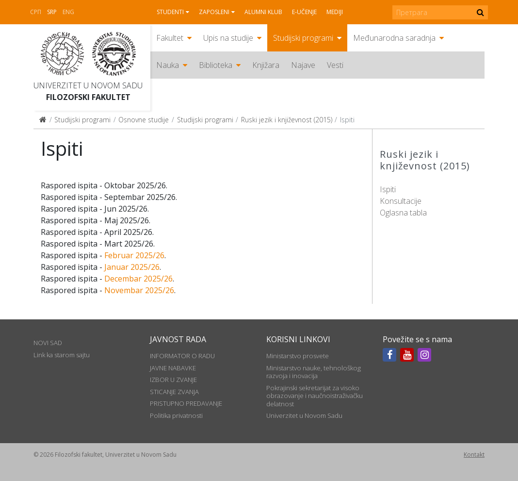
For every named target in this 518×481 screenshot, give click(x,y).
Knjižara (265, 65)
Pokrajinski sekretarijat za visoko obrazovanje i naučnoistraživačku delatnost (314, 395)
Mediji (334, 12)
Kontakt (474, 454)
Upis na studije (228, 38)
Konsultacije (400, 201)
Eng (68, 12)
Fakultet (169, 38)
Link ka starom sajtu (61, 354)
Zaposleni (214, 12)
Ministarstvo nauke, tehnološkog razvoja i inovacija (313, 372)
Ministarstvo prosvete (297, 355)
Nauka (167, 65)
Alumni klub (263, 12)
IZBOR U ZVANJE (173, 379)
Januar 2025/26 (132, 267)
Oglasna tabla (403, 212)
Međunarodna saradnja (394, 38)
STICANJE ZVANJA (174, 391)
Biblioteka (215, 65)
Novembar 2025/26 (139, 290)
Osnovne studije (143, 119)
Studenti (170, 12)
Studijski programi (303, 38)
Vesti (335, 65)
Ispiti (388, 189)
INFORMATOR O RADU (182, 355)
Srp (52, 12)
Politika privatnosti (176, 415)
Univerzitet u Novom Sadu (88, 85)
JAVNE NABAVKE (173, 368)
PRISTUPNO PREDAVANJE (186, 403)
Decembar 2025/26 (138, 278)
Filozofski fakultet (88, 97)
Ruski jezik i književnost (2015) (286, 119)
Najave (303, 65)
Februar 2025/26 (134, 255)
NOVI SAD (47, 342)
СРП (35, 12)
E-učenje (304, 12)
